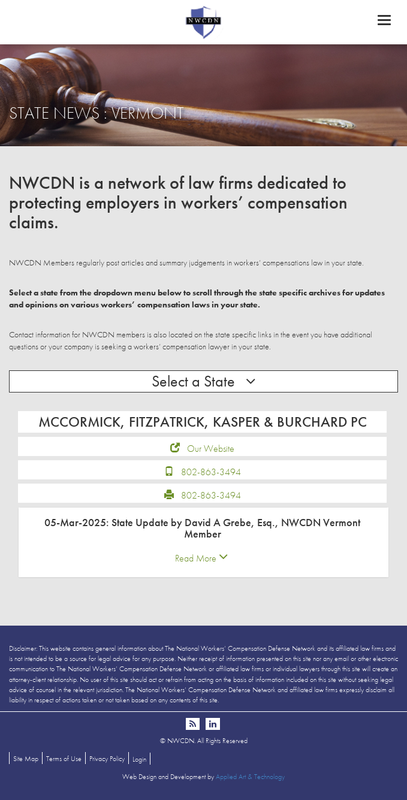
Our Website (210, 448)
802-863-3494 (211, 472)
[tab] (203, 543)
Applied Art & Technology (250, 776)
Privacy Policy (107, 758)
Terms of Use (64, 758)
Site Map (25, 758)
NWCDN (203, 22)
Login (139, 759)
